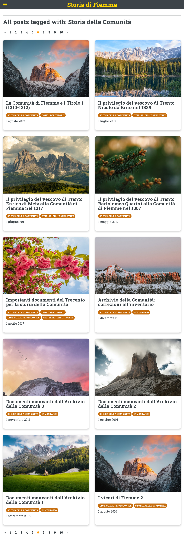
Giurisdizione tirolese (58, 317)
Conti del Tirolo (53, 115)
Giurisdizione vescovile (150, 115)
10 (61, 32)
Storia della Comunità (23, 115)
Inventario (141, 312)
